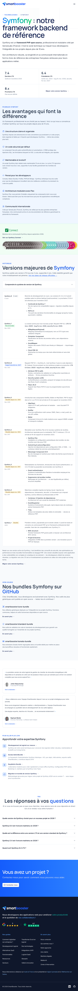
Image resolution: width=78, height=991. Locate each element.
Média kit (44, 960)
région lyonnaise (52, 972)
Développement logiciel (10, 946)
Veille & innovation (28, 963)
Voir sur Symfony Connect (12, 237)
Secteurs (5, 963)
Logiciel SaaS (26, 954)
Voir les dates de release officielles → (42, 275)
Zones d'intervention (47, 964)
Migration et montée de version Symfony (23, 773)
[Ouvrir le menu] (74, 4)
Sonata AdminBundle (16, 755)
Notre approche (46, 948)
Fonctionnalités (7, 954)
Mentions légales (46, 956)
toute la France (29, 972)
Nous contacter (46, 939)
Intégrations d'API (27, 950)
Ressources (6, 959)
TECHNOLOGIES (9, 15)
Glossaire (25, 959)
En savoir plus (8, 616)
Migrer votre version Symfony (57, 91)
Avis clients (44, 952)
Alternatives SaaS (8, 950)
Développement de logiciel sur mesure (22, 745)
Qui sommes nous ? (47, 943)
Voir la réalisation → (10, 689)
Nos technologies (27, 946)
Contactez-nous (11, 885)
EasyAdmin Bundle (15, 764)
